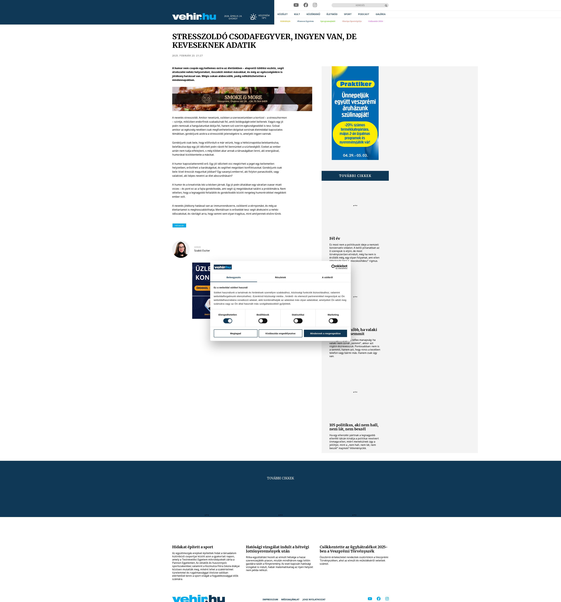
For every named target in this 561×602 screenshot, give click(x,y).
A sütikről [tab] (327, 277)
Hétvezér (179, 225)
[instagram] (315, 5)
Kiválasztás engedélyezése (280, 333)
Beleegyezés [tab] (233, 277)
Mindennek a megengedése (325, 333)
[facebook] (305, 5)
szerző (197, 247)
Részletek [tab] (280, 277)
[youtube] (296, 5)
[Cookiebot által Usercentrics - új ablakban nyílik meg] (333, 267)
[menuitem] (283, 14)
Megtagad (235, 333)
